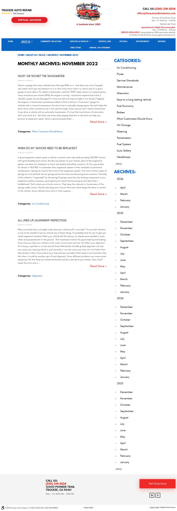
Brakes (121, 112)
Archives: (125, 172)
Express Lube (105, 41)
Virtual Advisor (29, 20)
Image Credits (154, 507)
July (122, 253)
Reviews (162, 41)
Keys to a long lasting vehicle (134, 99)
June (123, 260)
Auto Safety (124, 150)
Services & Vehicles (79, 41)
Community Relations (50, 41)
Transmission (124, 137)
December (126, 221)
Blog (42, 55)
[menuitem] (10, 41)
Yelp (157, 495)
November (126, 228)
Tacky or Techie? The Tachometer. (41, 76)
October (125, 234)
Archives (52, 55)
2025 (120, 213)
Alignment (37, 275)
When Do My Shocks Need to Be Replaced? (47, 148)
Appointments (142, 41)
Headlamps (123, 157)
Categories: (127, 60)
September (127, 241)
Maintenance (125, 86)
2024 (120, 298)
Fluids (120, 74)
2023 (120, 383)
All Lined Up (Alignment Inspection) (42, 220)
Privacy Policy (88, 507)
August (124, 247)
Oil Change (124, 125)
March (124, 194)
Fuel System (124, 144)
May (122, 266)
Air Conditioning (40, 203)
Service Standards (127, 80)
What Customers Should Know (47, 131)
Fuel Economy (125, 106)
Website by (168, 507)
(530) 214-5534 (56, 483)
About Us (25, 41)
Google (151, 495)
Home (10, 41)
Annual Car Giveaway (99, 48)
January (124, 206)
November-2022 (69, 55)
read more (97, 121)
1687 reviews (18, 13)
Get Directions (157, 483)
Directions (75, 48)
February (125, 200)
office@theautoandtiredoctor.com (156, 13)
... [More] (118, 164)
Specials (123, 41)
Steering (122, 131)
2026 (120, 179)
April (123, 187)
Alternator (123, 93)
